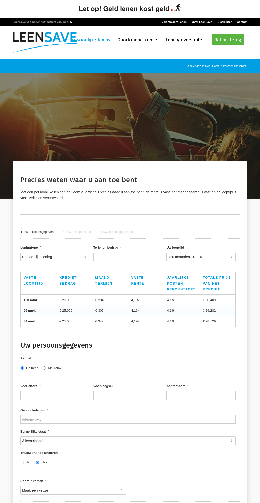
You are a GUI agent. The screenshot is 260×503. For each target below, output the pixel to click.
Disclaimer (224, 21)
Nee (44, 463)
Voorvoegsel (103, 387)
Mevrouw (54, 368)
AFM (70, 21)
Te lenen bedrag (107, 248)
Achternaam (177, 387)
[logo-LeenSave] (45, 42)
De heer (32, 368)
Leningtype (30, 248)
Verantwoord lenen (173, 21)
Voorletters (30, 387)
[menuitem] (90, 42)
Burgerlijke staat (34, 432)
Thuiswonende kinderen (39, 453)
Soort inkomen (33, 481)
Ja (28, 463)
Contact (242, 21)
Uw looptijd (175, 248)
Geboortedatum (34, 411)
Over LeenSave (202, 21)
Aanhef (25, 359)
